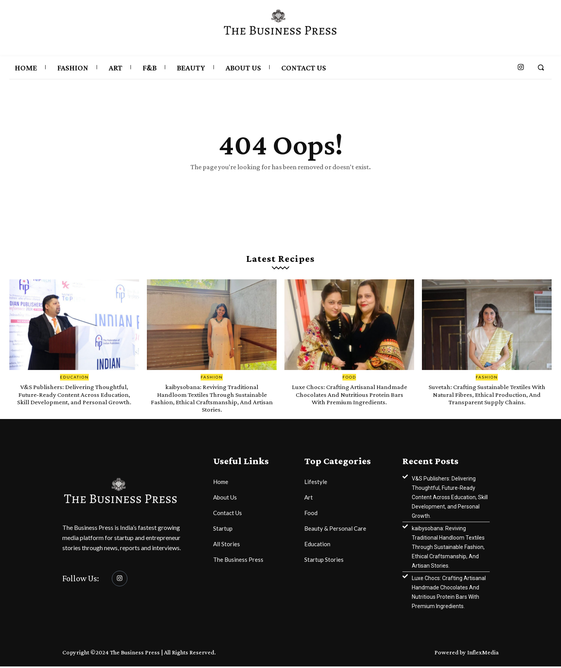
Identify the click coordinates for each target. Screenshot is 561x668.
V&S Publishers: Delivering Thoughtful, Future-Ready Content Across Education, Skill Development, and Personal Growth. (74, 399)
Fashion (212, 379)
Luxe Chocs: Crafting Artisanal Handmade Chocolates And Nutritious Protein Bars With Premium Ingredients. (349, 399)
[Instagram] (119, 580)
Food (349, 379)
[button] (541, 67)
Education (74, 379)
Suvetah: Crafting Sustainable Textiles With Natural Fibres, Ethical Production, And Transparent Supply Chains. (487, 395)
